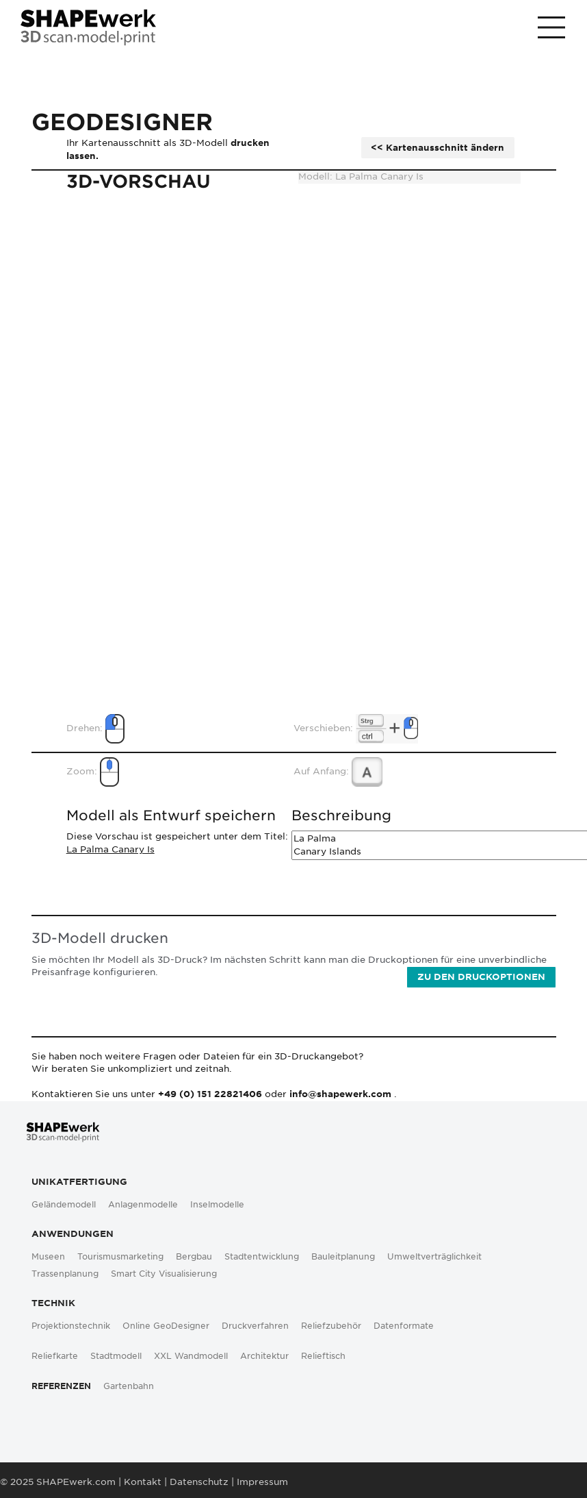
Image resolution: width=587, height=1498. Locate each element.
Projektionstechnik (70, 1326)
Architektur (264, 1356)
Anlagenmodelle (143, 1205)
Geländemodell (63, 1205)
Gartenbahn (128, 1386)
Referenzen (61, 1386)
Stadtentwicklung (261, 1257)
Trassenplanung (65, 1274)
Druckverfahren (255, 1326)
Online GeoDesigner (165, 1326)
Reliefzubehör (331, 1326)
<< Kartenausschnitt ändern (437, 148)
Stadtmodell (116, 1356)
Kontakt (142, 1482)
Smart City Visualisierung (164, 1274)
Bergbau (194, 1257)
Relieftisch (323, 1356)
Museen (48, 1257)
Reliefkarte (54, 1356)
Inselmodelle (217, 1205)
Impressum (262, 1482)
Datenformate (404, 1326)
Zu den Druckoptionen (481, 977)
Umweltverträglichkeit (434, 1257)
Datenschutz (199, 1482)
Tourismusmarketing (120, 1257)
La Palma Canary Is (110, 849)
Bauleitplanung (343, 1257)
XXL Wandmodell (191, 1356)
